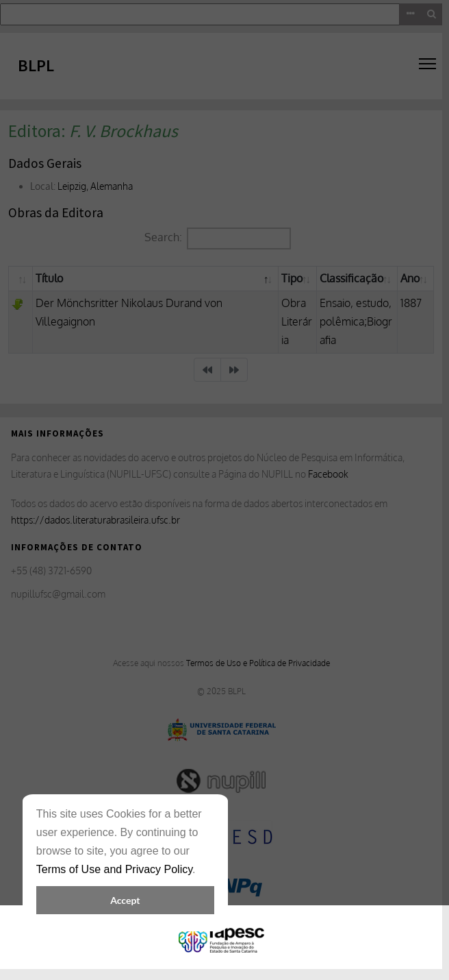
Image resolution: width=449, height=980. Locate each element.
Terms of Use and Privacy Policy (114, 869)
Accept (125, 900)
